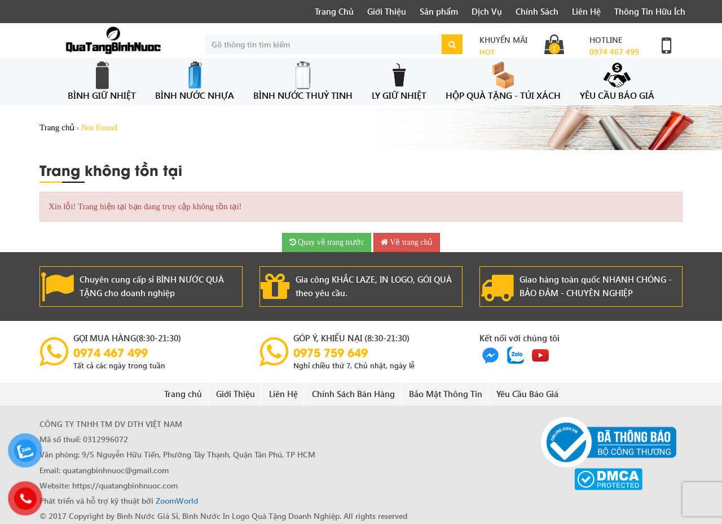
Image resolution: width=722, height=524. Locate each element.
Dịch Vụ (487, 11)
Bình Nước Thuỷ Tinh (303, 81)
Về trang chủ (407, 242)
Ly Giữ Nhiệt (399, 81)
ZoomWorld (177, 500)
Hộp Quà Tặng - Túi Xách (503, 81)
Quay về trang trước (326, 242)
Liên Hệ (586, 11)
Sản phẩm (439, 11)
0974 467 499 (614, 51)
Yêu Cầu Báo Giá (617, 81)
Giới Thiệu (386, 11)
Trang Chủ (334, 11)
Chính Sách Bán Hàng (353, 393)
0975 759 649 (330, 352)
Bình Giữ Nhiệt (102, 81)
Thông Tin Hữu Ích (649, 11)
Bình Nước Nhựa (194, 81)
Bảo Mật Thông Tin (445, 393)
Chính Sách (537, 11)
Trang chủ (56, 127)
